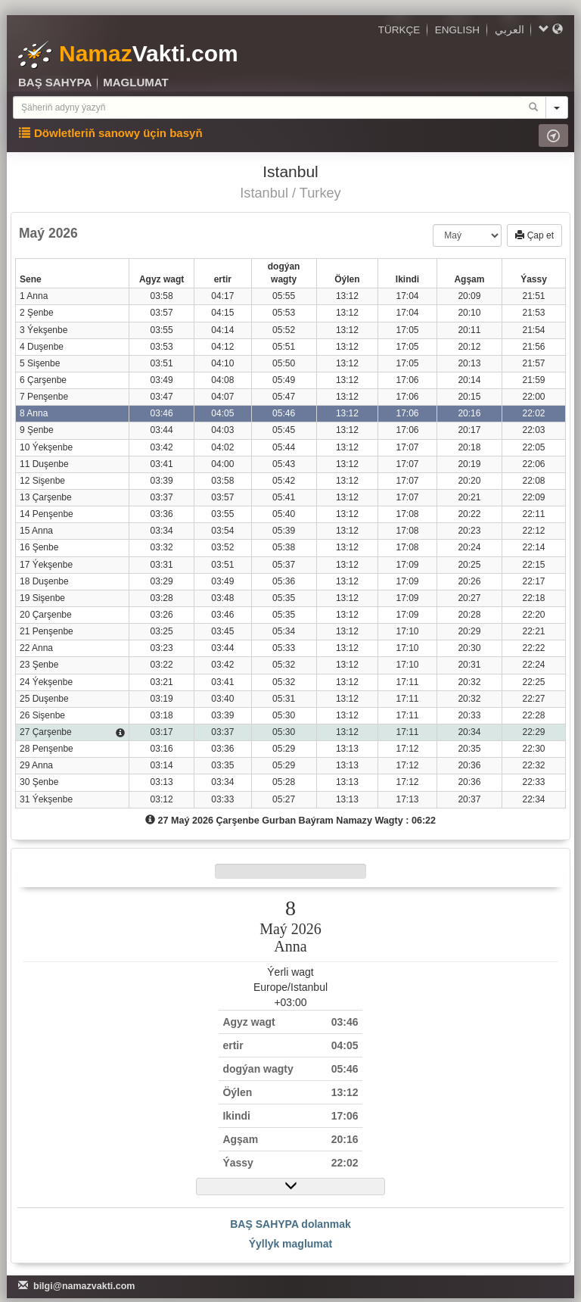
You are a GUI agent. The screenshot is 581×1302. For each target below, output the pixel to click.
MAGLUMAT (135, 82)
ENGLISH (457, 30)
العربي (509, 30)
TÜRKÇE (399, 30)
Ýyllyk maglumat (291, 1244)
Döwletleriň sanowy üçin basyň (111, 132)
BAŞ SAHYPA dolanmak (290, 1224)
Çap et (534, 235)
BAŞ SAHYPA (55, 82)
